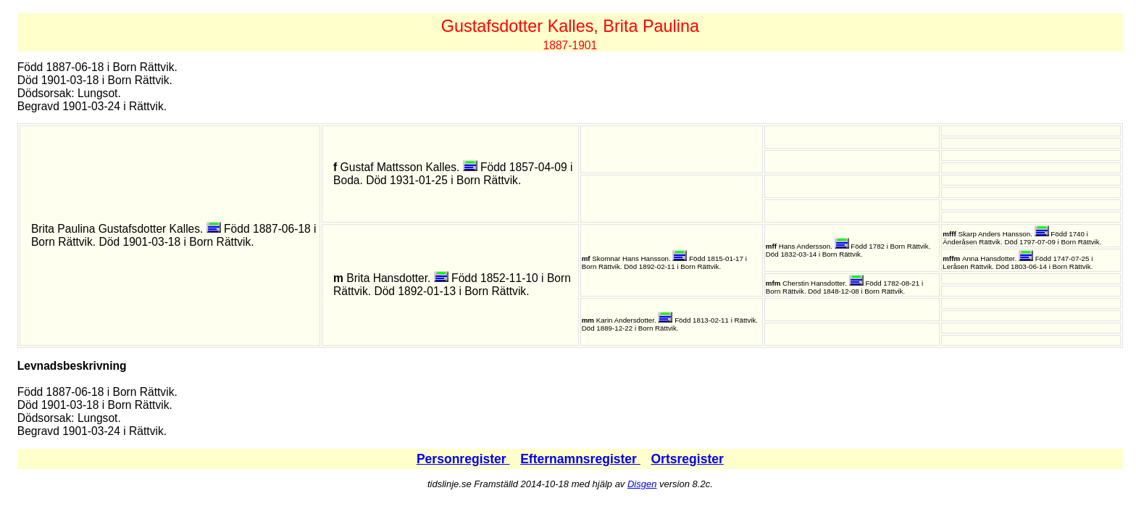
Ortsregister (687, 459)
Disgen (641, 483)
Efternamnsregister (580, 459)
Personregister (463, 459)
